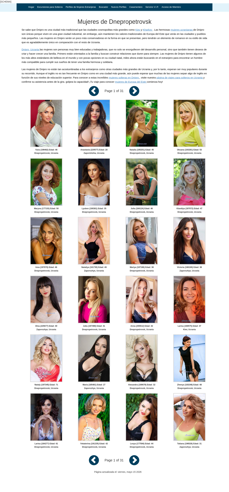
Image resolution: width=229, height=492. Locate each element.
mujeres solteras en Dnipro (124, 77)
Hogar (31, 7)
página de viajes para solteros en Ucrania (179, 77)
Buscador (103, 7)
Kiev (138, 29)
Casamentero (135, 7)
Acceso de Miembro (171, 7)
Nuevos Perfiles (118, 7)
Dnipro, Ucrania (31, 49)
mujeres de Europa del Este (131, 81)
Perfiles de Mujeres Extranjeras (81, 7)
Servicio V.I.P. (152, 7)
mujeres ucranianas (182, 29)
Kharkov (148, 29)
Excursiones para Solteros (50, 7)
